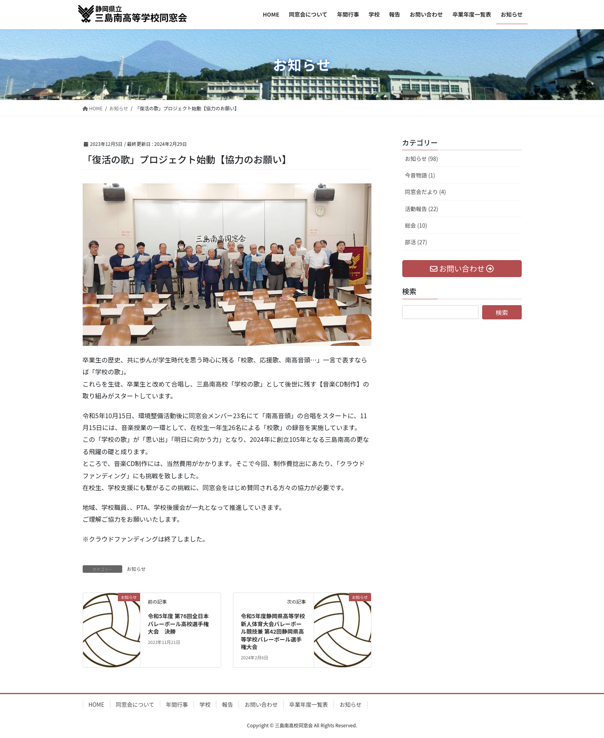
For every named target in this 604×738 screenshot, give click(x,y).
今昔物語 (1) (420, 175)
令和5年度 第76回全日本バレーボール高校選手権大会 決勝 (178, 623)
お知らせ (136, 568)
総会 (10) (416, 225)
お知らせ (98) (421, 158)
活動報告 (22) (421, 209)
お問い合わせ (261, 704)
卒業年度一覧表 (308, 704)
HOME (96, 704)
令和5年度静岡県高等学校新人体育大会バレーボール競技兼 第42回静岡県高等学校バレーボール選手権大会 (273, 631)
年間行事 (177, 704)
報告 (227, 704)
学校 (204, 704)
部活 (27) (416, 242)
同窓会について (135, 704)
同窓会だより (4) (425, 192)
